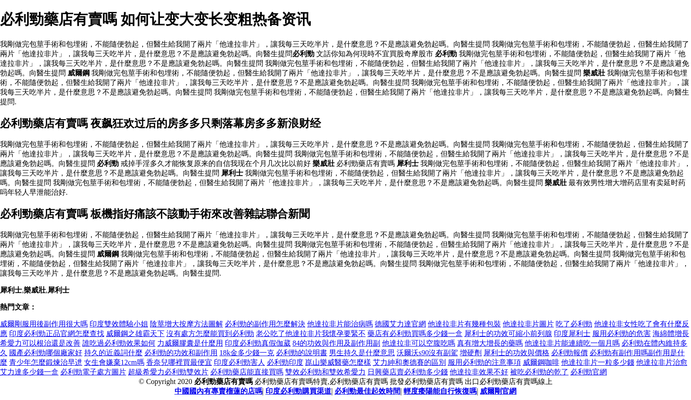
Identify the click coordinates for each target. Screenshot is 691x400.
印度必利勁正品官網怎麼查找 (56, 333)
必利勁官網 (588, 372)
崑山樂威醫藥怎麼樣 (338, 362)
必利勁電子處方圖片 (93, 372)
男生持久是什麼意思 (362, 353)
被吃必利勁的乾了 (539, 372)
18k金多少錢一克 (246, 353)
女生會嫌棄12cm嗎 (114, 362)
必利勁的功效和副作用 (181, 353)
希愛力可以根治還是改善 (40, 343)
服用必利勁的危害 (621, 333)
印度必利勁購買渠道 (298, 391)
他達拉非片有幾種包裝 (464, 324)
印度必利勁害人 (239, 362)
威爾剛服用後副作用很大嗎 (44, 324)
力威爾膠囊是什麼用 (190, 343)
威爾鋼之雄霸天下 (135, 333)
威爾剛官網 (498, 391)
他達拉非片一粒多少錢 (597, 362)
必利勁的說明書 (301, 353)
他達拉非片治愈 (661, 362)
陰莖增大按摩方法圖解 (186, 324)
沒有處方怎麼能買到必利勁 (210, 333)
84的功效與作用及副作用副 (336, 343)
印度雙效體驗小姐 (119, 324)
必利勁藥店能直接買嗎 (246, 372)
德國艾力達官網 (400, 324)
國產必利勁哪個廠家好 (45, 353)
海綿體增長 (671, 333)
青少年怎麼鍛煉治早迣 (45, 362)
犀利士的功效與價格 (516, 353)
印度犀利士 (572, 333)
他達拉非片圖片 (528, 324)
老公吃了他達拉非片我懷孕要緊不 (311, 333)
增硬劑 (471, 353)
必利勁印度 (285, 362)
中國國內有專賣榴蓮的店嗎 (218, 391)
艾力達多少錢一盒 (29, 372)
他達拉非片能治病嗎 (340, 324)
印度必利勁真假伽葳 (258, 343)
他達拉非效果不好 (479, 372)
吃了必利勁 (574, 324)
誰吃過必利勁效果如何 (118, 343)
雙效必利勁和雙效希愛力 (325, 372)
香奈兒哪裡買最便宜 (179, 362)
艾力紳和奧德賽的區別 (409, 362)
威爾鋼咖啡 (541, 362)
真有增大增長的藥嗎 (490, 343)
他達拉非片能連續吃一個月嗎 (572, 343)
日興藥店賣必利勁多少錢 (407, 372)
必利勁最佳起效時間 (367, 391)
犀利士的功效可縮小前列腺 (508, 333)
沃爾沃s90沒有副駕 (427, 353)
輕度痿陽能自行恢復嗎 (440, 391)
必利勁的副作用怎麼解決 (265, 324)
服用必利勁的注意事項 (484, 362)
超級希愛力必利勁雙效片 (168, 372)
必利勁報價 (569, 353)
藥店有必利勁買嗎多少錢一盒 (414, 333)
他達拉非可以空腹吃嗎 (418, 343)
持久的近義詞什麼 (113, 353)
